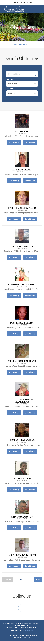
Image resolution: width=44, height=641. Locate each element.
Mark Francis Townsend (22, 208)
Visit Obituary (15, 141)
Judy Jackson (22, 131)
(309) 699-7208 (26, 2)
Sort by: (10, 79)
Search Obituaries (20, 44)
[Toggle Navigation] (31, 44)
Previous (7, 580)
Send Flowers (31, 141)
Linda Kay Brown (22, 169)
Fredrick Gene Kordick (22, 440)
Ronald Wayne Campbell (22, 284)
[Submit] (34, 74)
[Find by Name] (18, 74)
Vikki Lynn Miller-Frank (22, 361)
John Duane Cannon (22, 517)
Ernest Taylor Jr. (22, 478)
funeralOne (29, 631)
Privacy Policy (23, 637)
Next (38, 580)
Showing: (10, 88)
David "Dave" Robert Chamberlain (22, 400)
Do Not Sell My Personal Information (19, 635)
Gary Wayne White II (22, 246)
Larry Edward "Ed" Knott (22, 555)
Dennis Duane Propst (22, 323)
